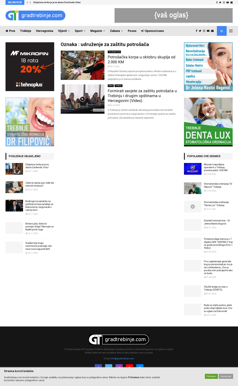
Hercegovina (44, 31)
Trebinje (25, 31)
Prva (10, 31)
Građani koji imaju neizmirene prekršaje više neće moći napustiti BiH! (38, 246)
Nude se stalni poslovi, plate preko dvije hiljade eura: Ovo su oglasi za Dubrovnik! (218, 308)
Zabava (115, 31)
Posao (132, 31)
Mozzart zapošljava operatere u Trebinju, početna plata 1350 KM (215, 167)
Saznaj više (226, 376)
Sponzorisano (152, 31)
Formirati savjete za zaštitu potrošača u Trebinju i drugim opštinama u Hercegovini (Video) (142, 96)
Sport (78, 31)
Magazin (96, 31)
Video (111, 86)
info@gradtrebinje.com (122, 358)
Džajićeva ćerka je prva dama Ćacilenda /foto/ (57, 2)
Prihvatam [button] (211, 376)
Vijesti (62, 31)
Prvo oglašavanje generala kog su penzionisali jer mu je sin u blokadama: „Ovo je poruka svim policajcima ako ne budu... (218, 267)
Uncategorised (114, 52)
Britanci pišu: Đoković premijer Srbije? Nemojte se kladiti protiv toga (39, 226)
